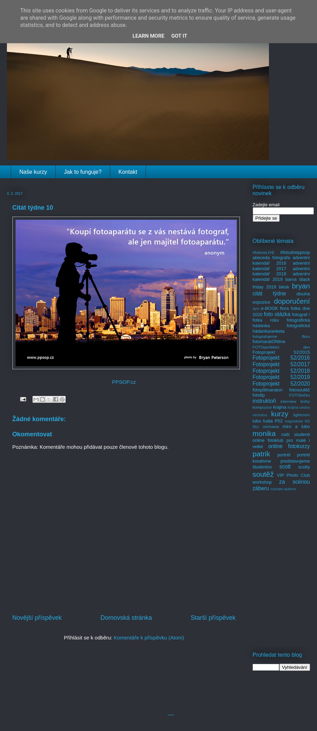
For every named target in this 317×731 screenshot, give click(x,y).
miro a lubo (296, 426)
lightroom (301, 414)
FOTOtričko (299, 395)
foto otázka (277, 314)
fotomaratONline (269, 341)
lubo (257, 421)
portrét (283, 454)
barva (291, 279)
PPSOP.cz (124, 382)
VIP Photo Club (293, 475)
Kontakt (128, 172)
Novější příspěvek (37, 617)
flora (284, 308)
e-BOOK (269, 308)
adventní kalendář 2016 (281, 260)
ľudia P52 (273, 421)
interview (288, 401)
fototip (259, 395)
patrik (261, 454)
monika (264, 433)
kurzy (279, 414)
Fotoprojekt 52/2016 (281, 358)
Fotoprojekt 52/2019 (281, 377)
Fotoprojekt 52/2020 (281, 384)
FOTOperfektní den (281, 347)
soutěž (263, 474)
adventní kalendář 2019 (281, 276)
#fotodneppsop (295, 252)
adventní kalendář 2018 (281, 271)
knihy (305, 401)
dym (256, 309)
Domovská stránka (126, 617)
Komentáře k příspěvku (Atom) (149, 637)
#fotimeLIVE (264, 252)
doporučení (292, 301)
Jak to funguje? (83, 172)
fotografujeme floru (281, 336)
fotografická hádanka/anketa (281, 328)
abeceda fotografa (271, 257)
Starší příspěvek (212, 617)
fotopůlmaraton (268, 389)
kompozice (262, 407)
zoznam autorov (283, 489)
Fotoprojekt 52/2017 (281, 364)
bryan (301, 286)
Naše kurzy (33, 172)
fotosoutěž (299, 389)
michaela (271, 426)
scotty (304, 466)
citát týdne (269, 293)
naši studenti (295, 434)
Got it (179, 36)
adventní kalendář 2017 (281, 265)
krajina (279, 407)
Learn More (148, 36)
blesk (284, 286)
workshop (262, 482)
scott (285, 466)
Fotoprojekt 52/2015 (281, 352)
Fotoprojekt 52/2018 (281, 371)
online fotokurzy (289, 446)
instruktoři (264, 401)
